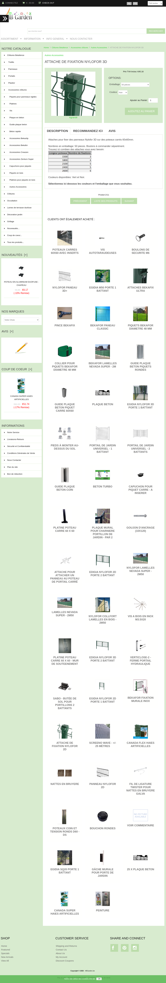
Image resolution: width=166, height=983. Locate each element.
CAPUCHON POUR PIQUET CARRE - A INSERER (141, 490)
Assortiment (9, 38)
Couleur (113, 92)
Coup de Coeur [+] (17, 369)
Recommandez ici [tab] (88, 131)
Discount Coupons (65, 960)
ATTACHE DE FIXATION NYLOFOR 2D (65, 746)
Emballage (114, 84)
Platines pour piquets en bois (21, 181)
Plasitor (21, 83)
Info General (55, 38)
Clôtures (21, 193)
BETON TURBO (102, 486)
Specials (5, 953)
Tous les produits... (14, 242)
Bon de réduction (13, 474)
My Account (61, 957)
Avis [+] (7, 331)
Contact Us (61, 949)
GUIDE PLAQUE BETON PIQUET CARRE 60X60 (65, 407)
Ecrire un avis (21, 357)
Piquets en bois (21, 173)
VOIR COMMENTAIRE (140, 825)
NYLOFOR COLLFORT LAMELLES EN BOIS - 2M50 (103, 619)
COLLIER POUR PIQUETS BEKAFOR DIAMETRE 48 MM (64, 366)
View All (5, 960)
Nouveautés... (12, 228)
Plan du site (11, 467)
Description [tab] (57, 131)
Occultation (21, 200)
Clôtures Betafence (60, 47)
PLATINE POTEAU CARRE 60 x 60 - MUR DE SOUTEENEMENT (65, 660)
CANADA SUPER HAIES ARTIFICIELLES (21, 396)
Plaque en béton (21, 117)
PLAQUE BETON (102, 404)
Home (46, 47)
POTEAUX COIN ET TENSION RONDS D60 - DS (64, 831)
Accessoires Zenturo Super (21, 159)
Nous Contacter (81, 38)
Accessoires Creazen (21, 152)
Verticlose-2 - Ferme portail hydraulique (140, 660)
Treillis (21, 62)
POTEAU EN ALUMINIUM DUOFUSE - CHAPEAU (21, 283)
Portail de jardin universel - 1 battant (102, 448)
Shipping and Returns (66, 946)
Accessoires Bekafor (21, 145)
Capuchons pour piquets (21, 166)
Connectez (10, 3)
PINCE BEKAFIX (65, 325)
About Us (60, 953)
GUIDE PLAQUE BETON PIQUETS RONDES (140, 366)
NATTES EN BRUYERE (65, 784)
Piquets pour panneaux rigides (21, 98)
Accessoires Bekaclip (21, 138)
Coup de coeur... (13, 235)
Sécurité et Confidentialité (17, 446)
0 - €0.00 (28, 3)
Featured (5, 949)
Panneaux (21, 69)
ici (94, 979)
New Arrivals (7, 957)
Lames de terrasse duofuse (21, 207)
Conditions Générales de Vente (19, 453)
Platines (21, 103)
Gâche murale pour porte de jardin (103, 872)
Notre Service (11, 432)
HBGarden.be (90, 971)
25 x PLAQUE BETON (140, 869)
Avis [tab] (112, 131)
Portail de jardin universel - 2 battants (140, 448)
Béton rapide (21, 131)
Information (32, 38)
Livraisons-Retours (14, 439)
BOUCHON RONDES (102, 828)
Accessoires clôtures (79, 47)
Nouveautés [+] (14, 254)
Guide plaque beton (21, 124)
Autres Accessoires (99, 47)
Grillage (21, 221)
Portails (21, 76)
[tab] (121, 129)
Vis (21, 110)
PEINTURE (102, 910)
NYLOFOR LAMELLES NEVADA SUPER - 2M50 (141, 571)
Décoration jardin (21, 214)
